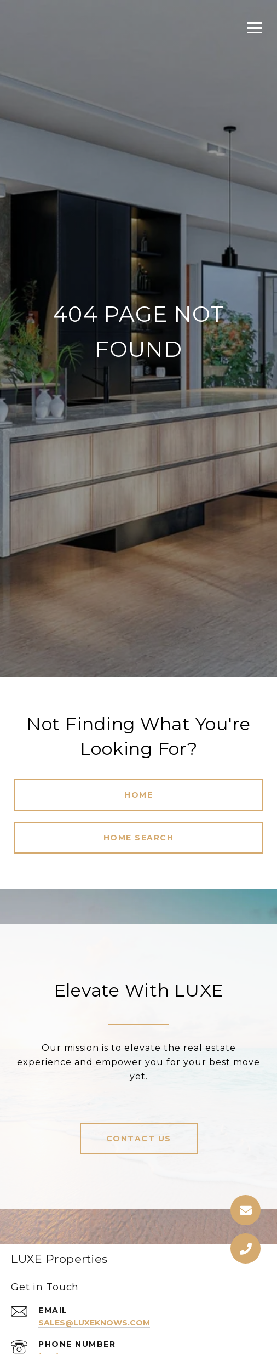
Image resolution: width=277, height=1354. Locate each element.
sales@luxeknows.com (94, 1323)
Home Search (138, 838)
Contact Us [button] (138, 1138)
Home (138, 795)
